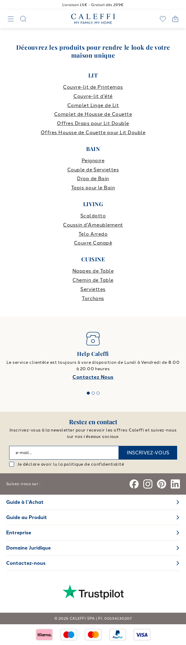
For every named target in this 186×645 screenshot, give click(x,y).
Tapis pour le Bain (93, 188)
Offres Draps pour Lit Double (93, 123)
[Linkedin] (175, 484)
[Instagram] (147, 484)
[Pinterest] (161, 484)
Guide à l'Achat (25, 502)
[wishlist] (162, 18)
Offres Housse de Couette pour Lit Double (93, 132)
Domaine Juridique (28, 548)
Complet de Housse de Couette (93, 114)
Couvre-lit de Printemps (93, 87)
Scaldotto (93, 216)
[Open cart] (175, 18)
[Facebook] (134, 484)
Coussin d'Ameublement (93, 225)
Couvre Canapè (93, 243)
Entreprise (18, 533)
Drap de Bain (93, 178)
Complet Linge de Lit (93, 105)
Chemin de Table (92, 280)
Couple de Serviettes (93, 170)
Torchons (93, 298)
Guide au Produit (26, 517)
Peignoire (93, 160)
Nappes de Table (93, 271)
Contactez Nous (93, 377)
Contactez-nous (26, 563)
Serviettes (93, 289)
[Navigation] (10, 18)
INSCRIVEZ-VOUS (148, 453)
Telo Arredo (93, 234)
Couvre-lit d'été (93, 96)
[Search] (23, 18)
